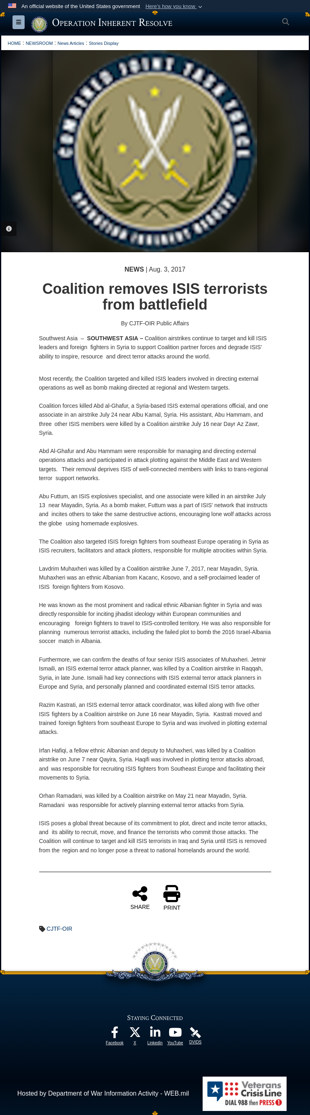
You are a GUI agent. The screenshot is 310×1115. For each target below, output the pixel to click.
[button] (174, 6)
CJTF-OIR (59, 928)
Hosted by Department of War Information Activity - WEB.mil (103, 1093)
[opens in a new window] (115, 1034)
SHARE (140, 897)
